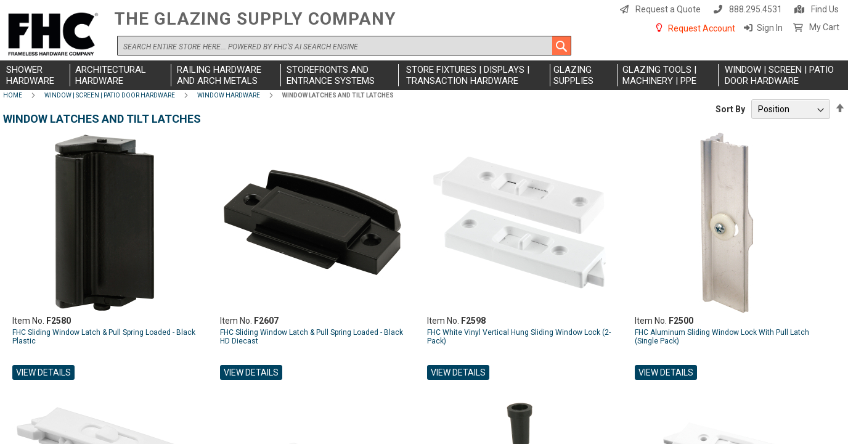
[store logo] (55, 35)
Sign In (770, 28)
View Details (43, 372)
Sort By (730, 109)
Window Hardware (228, 95)
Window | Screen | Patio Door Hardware (109, 95)
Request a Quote (668, 9)
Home (12, 95)
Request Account (701, 28)
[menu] (424, 75)
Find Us (825, 9)
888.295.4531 (755, 9)
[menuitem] (36, 75)
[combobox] (344, 46)
